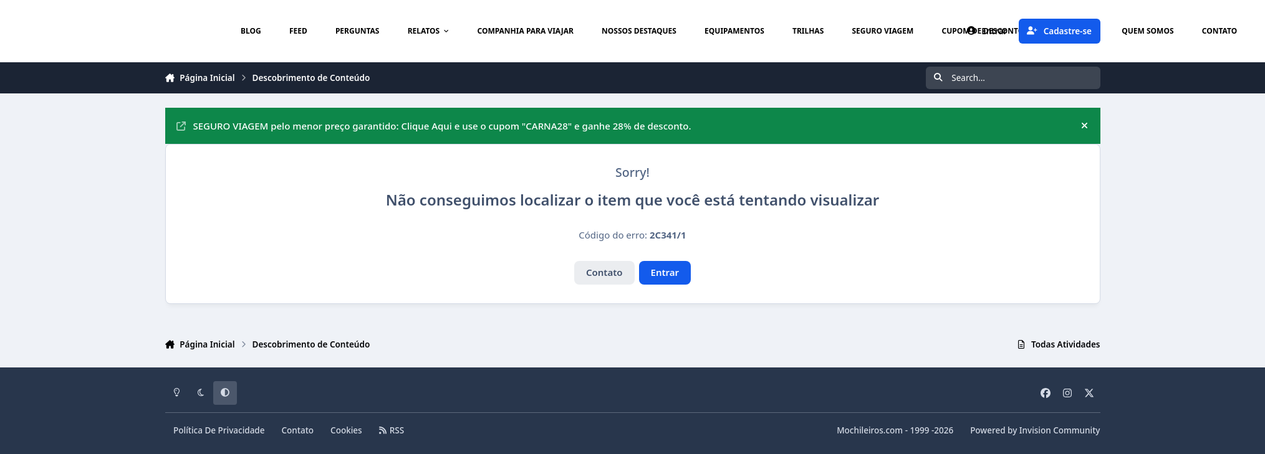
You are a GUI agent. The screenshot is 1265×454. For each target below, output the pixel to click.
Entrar (665, 272)
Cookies (346, 430)
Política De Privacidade (219, 430)
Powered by (1035, 430)
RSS (391, 430)
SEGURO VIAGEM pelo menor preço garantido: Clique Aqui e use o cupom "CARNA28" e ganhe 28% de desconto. (433, 126)
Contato (604, 272)
